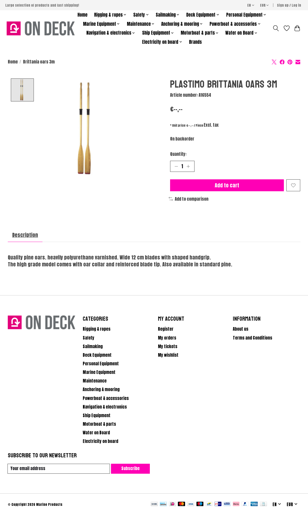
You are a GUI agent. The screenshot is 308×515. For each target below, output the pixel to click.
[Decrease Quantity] (176, 166)
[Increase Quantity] (188, 166)
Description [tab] (25, 235)
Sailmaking (93, 346)
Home (82, 15)
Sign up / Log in (289, 5)
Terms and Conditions (252, 338)
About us (240, 329)
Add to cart (227, 185)
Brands (195, 42)
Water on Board (96, 433)
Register (165, 329)
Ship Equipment (96, 415)
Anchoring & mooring (101, 390)
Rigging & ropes (96, 329)
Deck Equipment (97, 355)
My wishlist (168, 355)
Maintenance (95, 381)
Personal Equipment (101, 364)
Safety (88, 338)
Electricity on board (100, 441)
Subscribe (130, 468)
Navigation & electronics (105, 407)
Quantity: (178, 154)
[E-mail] (59, 469)
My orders (167, 338)
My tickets (167, 346)
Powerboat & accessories (106, 398)
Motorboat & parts (99, 424)
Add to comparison (188, 199)
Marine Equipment (99, 372)
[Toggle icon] (276, 28)
